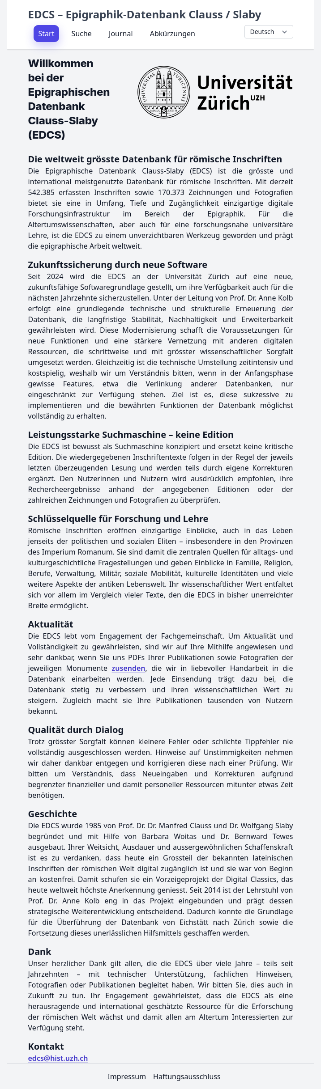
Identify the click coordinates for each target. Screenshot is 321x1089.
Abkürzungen (172, 33)
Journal (121, 33)
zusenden (129, 668)
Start (47, 33)
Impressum (126, 1076)
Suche (82, 33)
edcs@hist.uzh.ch (58, 1058)
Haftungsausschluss (187, 1076)
